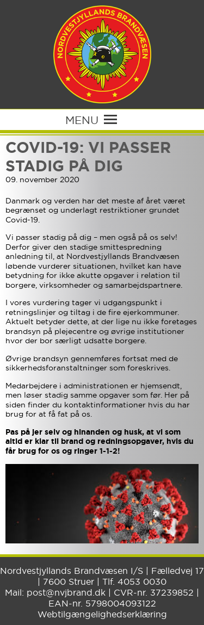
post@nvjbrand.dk (66, 592)
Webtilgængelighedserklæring (102, 614)
